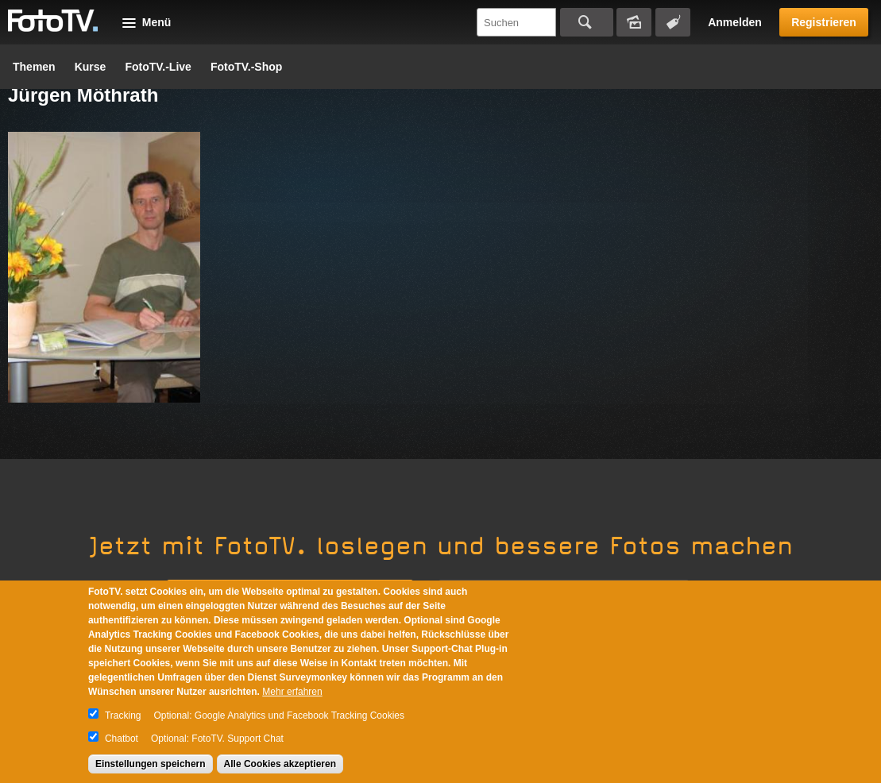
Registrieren (823, 22)
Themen (34, 66)
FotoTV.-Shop (246, 66)
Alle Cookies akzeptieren (280, 764)
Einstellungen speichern (150, 764)
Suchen (586, 22)
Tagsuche (672, 22)
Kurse (90, 66)
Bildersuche (633, 22)
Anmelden (735, 22)
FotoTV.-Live (158, 66)
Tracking (123, 715)
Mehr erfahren (292, 691)
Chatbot (121, 738)
